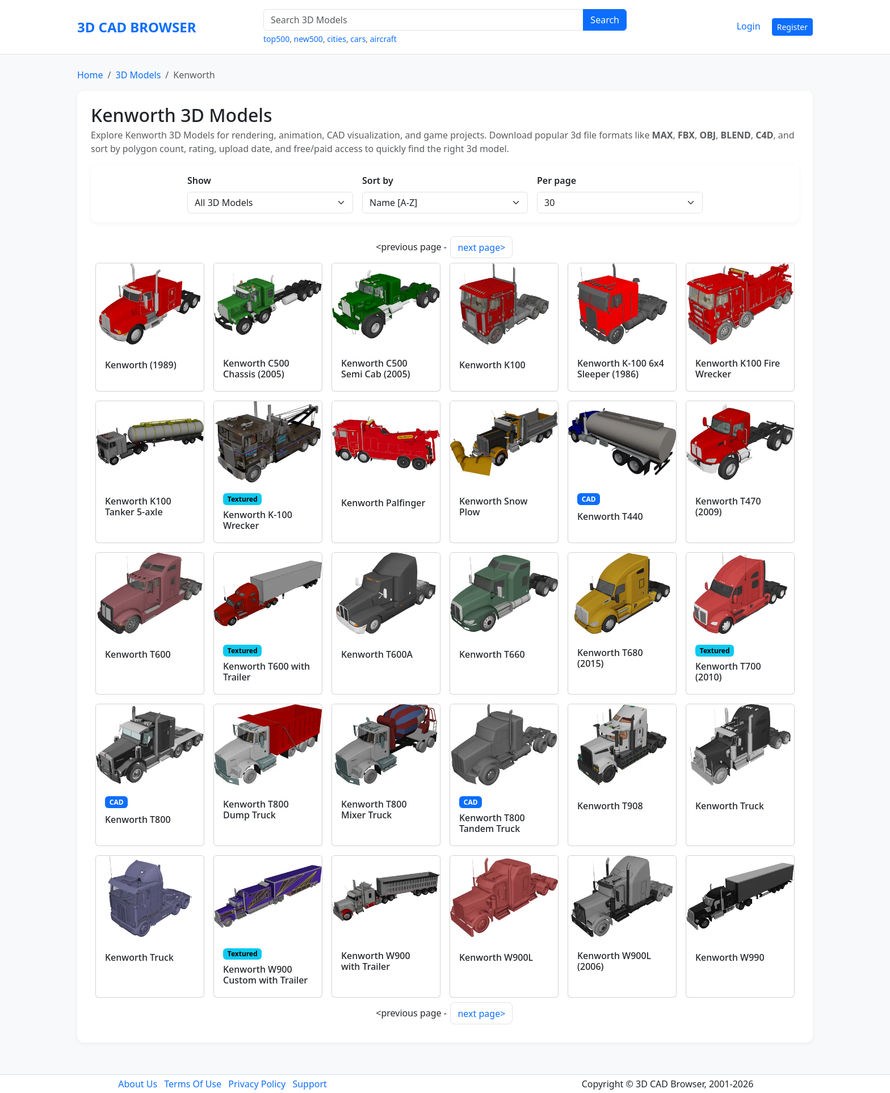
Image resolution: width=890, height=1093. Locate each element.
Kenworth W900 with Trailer (375, 961)
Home (90, 75)
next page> (481, 247)
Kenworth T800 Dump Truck (256, 809)
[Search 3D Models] (423, 20)
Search (604, 20)
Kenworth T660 (492, 654)
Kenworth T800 (138, 819)
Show (199, 180)
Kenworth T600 (138, 654)
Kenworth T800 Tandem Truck (492, 823)
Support (309, 1084)
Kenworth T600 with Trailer (266, 671)
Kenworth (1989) (141, 365)
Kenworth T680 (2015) (610, 658)
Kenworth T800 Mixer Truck (374, 809)
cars (358, 38)
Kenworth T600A (377, 654)
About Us (137, 1084)
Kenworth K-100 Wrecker (257, 520)
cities (336, 38)
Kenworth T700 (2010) (728, 671)
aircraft (383, 38)
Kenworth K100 (492, 365)
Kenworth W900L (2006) (614, 961)
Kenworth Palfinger (383, 503)
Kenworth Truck (729, 806)
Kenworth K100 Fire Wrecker (737, 368)
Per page (556, 180)
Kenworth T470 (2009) (728, 506)
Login (749, 26)
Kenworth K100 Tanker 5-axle (138, 506)
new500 (308, 38)
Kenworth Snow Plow (493, 506)
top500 (276, 38)
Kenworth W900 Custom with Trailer (265, 974)
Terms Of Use (192, 1084)
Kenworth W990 (730, 957)
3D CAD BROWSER (136, 27)
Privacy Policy (257, 1084)
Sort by (377, 180)
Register (792, 27)
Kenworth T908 (610, 806)
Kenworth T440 (610, 516)
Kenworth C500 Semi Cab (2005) (375, 368)
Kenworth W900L (496, 957)
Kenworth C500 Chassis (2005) (256, 368)
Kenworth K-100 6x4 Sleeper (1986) (620, 368)
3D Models (138, 75)
